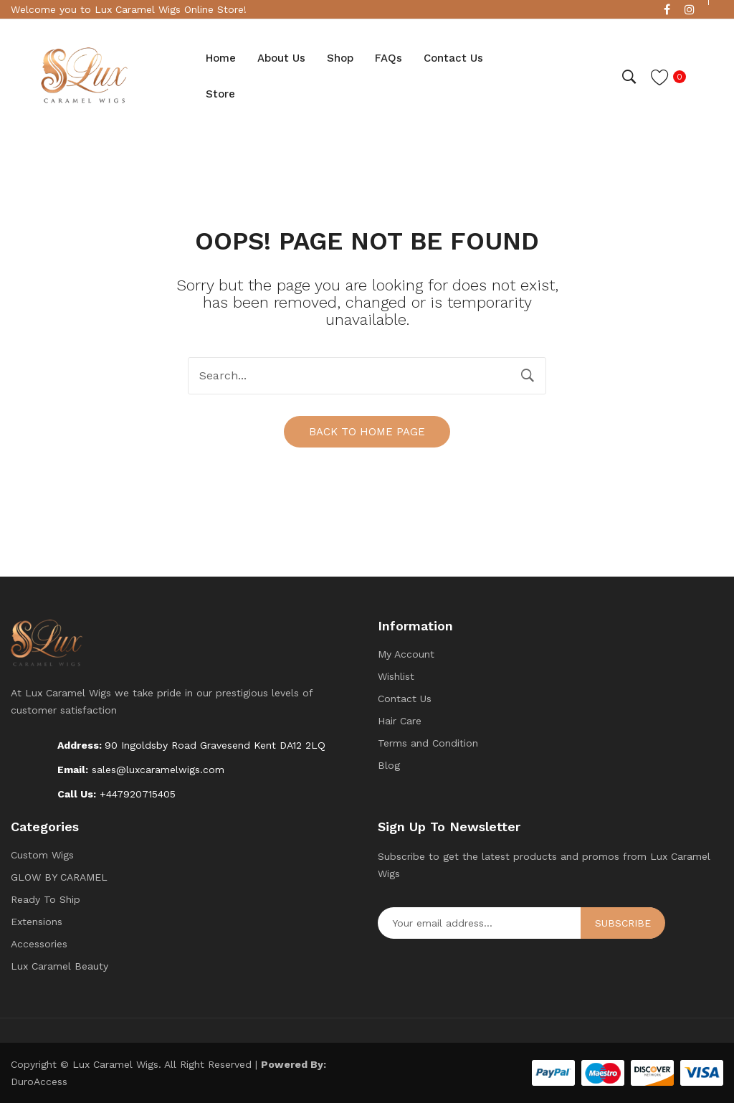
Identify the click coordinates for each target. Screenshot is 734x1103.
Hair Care (399, 720)
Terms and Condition (428, 743)
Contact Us (405, 698)
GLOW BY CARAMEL (59, 877)
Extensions (36, 921)
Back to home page (367, 431)
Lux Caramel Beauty (59, 966)
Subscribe (623, 923)
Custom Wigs (42, 855)
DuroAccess (39, 1081)
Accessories (39, 944)
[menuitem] (221, 59)
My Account (406, 654)
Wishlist (396, 676)
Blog (389, 765)
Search (527, 376)
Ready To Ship (45, 899)
